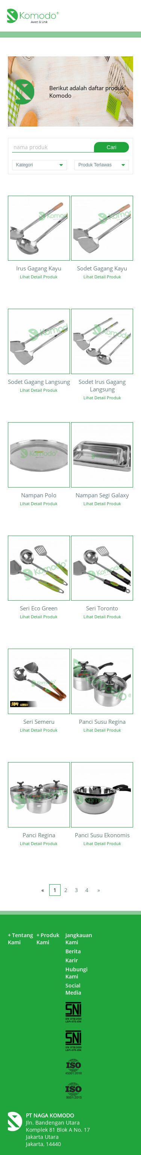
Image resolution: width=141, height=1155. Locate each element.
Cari (112, 147)
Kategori (39, 165)
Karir (71, 960)
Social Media (73, 989)
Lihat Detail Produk (39, 276)
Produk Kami (47, 939)
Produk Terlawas (102, 165)
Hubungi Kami (76, 973)
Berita (73, 951)
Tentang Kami (20, 939)
